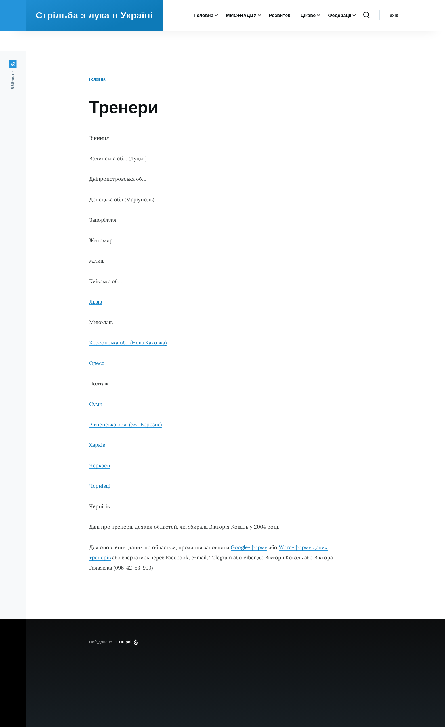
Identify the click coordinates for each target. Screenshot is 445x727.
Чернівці (99, 486)
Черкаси (99, 465)
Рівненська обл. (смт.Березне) (125, 424)
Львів (95, 302)
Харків (97, 445)
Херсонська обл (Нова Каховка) (128, 343)
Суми (95, 404)
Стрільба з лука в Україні (94, 36)
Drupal (125, 642)
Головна (97, 79)
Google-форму (249, 547)
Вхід (393, 36)
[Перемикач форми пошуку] (366, 35)
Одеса (96, 363)
